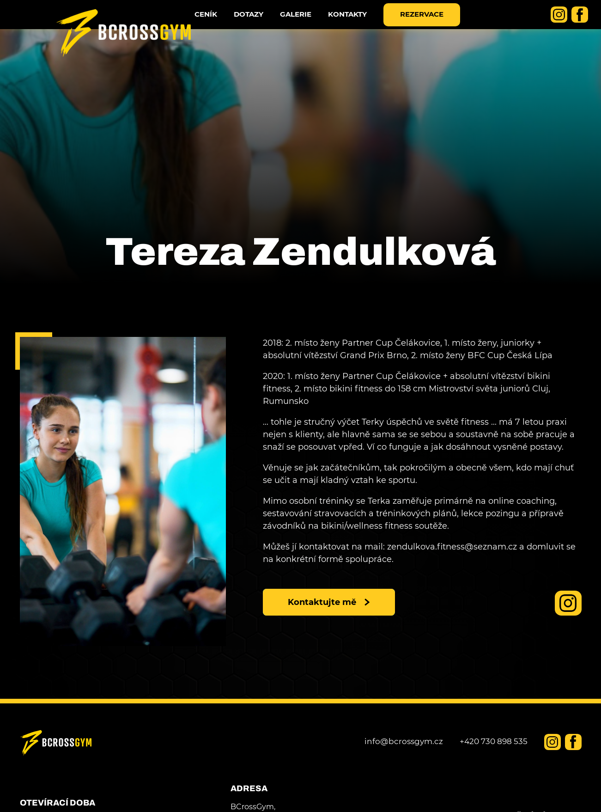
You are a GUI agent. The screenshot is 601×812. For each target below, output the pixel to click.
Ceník (218, 24)
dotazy (261, 24)
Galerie (308, 24)
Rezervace (434, 24)
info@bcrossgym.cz (403, 741)
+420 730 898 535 (494, 741)
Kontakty (360, 24)
